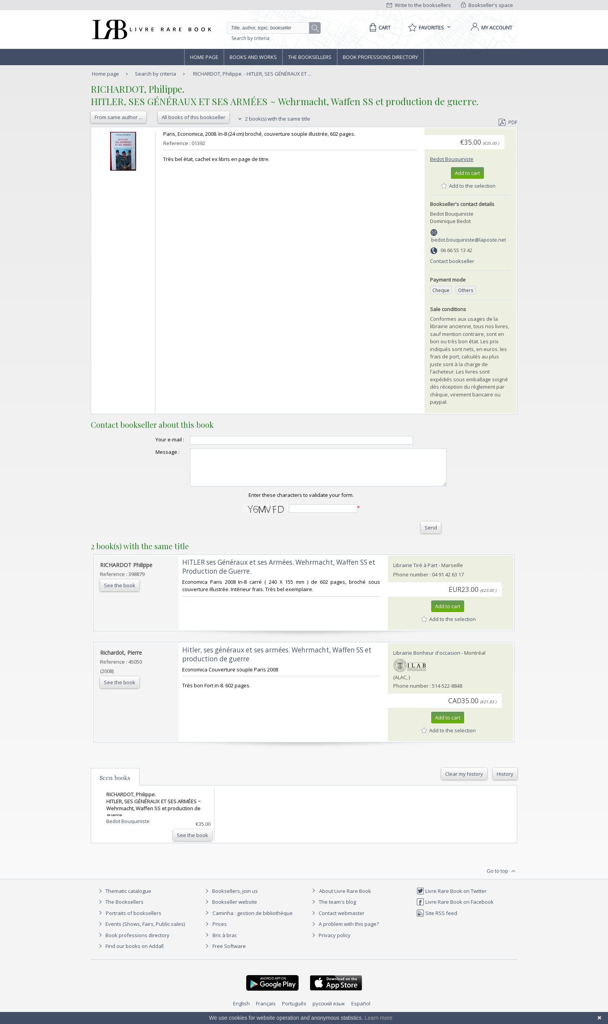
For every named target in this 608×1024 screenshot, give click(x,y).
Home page (204, 57)
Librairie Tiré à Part (415, 572)
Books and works (253, 57)
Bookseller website (230, 909)
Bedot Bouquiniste (451, 159)
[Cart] (378, 27)
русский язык (329, 1010)
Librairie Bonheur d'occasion (426, 659)
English (241, 1010)
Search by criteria (250, 38)
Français (266, 1010)
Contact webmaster (337, 920)
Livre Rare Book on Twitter (451, 898)
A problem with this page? (344, 931)
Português (294, 1010)
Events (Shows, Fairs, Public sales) (141, 931)
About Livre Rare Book (345, 897)
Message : (152, 451)
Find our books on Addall (130, 953)
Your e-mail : (154, 439)
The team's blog (333, 909)
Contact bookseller (452, 261)
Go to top (502, 878)
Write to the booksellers (419, 5)
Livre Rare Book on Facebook (455, 909)
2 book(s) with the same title (273, 118)
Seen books (115, 785)
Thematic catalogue (124, 898)
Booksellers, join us (230, 898)
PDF (508, 122)
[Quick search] (271, 28)
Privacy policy (330, 942)
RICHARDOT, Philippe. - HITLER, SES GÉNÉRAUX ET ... (252, 73)
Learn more (378, 1018)
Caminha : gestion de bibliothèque (252, 920)
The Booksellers (310, 57)
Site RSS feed (436, 920)
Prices (219, 930)
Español (360, 1010)
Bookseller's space (487, 5)
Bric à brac (224, 942)
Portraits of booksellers (133, 920)
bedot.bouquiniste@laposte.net (468, 239)
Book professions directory (380, 57)
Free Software (229, 953)
